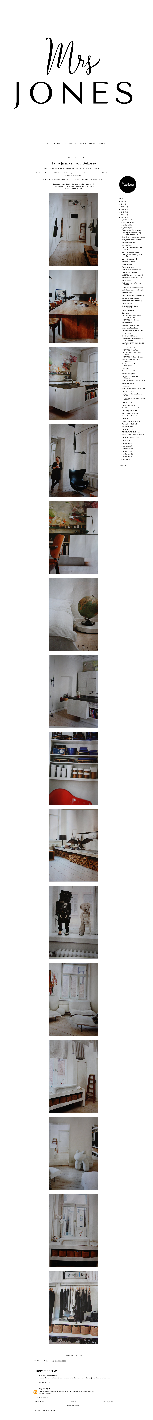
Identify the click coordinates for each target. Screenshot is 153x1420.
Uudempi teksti (39, 1402)
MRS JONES (57, 143)
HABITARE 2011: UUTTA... (130, 350)
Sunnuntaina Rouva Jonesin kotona (133, 331)
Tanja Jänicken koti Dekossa (131, 371)
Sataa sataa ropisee (128, 374)
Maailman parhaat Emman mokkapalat (130, 364)
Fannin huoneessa (128, 310)
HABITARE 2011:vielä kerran (131, 320)
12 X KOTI (82, 143)
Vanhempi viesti (108, 1402)
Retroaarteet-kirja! (128, 267)
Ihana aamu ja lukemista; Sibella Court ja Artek (132, 339)
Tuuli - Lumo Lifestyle (45, 1375)
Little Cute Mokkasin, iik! (129, 259)
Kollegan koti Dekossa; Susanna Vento (132, 395)
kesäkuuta (126, 446)
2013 (122, 212)
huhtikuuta (126, 451)
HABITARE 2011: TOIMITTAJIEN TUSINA (131, 353)
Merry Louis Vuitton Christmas (131, 240)
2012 (122, 215)
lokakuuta (126, 225)
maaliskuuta (127, 454)
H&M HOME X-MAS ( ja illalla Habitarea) (131, 360)
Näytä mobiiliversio (73, 1405)
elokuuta (125, 441)
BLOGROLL (102, 143)
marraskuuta (127, 222)
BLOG (49, 143)
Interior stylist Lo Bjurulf (129, 411)
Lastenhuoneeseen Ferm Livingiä (132, 290)
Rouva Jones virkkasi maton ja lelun (133, 381)
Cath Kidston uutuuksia (129, 272)
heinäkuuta (126, 443)
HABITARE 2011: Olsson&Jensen (132, 357)
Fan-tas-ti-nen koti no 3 (129, 416)
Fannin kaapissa (127, 303)
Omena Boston (127, 323)
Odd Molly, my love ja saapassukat (133, 237)
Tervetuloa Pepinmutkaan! (130, 298)
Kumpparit (125, 368)
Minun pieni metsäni (128, 242)
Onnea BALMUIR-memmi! (130, 413)
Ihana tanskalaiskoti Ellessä (131, 437)
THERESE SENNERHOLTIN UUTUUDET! (130, 307)
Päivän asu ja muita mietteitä (131, 421)
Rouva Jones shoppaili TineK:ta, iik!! (133, 389)
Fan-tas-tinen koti (127, 429)
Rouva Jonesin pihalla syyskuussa (132, 287)
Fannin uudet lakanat (129, 405)
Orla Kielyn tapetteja (128, 383)
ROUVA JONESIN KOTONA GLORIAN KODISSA (133, 399)
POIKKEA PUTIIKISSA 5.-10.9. (131, 432)
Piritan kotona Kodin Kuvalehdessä (133, 295)
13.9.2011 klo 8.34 (44, 1382)
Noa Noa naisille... (128, 427)
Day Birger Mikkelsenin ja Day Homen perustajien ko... (131, 233)
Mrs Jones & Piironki (128, 262)
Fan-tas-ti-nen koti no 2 (129, 424)
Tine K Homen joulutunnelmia (131, 408)
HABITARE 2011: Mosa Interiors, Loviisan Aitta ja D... (132, 316)
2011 (122, 217)
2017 (122, 201)
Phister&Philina (127, 264)
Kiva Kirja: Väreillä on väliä (130, 325)
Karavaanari (126, 386)
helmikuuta (126, 457)
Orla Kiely (125, 419)
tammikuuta (127, 459)
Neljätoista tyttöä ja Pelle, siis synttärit (131, 284)
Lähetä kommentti (42, 1398)
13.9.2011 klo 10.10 (44, 1394)
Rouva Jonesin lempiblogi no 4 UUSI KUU (132, 255)
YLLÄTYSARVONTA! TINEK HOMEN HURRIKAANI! (133, 344)
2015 (122, 207)
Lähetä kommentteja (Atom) (46, 1410)
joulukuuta (126, 220)
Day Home (125, 313)
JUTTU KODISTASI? (70, 143)
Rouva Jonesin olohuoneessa (131, 230)
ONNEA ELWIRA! (127, 293)
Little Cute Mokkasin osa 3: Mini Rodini (132, 248)
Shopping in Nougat (128, 391)
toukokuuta (126, 449)
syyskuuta (126, 228)
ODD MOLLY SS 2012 (128, 402)
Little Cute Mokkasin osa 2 (130, 252)
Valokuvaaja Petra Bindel (130, 328)
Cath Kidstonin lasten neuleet (131, 270)
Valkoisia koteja (127, 245)
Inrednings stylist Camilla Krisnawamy (130, 377)
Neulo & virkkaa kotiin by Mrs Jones (133, 435)
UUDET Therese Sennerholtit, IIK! (132, 275)
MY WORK (92, 143)
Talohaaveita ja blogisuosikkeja (132, 301)
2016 (122, 204)
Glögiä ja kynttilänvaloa (129, 336)
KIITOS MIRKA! (126, 280)
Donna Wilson (126, 333)
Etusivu (73, 1402)
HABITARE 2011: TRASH (129, 347)
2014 (122, 209)
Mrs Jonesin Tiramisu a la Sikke (132, 278)
